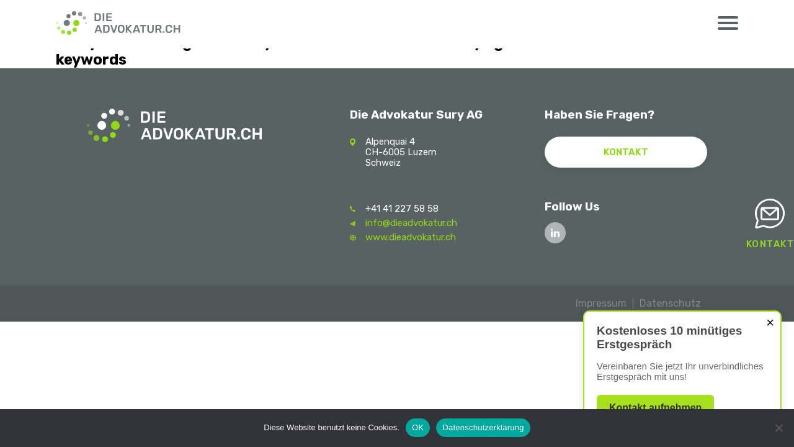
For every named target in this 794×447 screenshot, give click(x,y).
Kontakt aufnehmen (655, 407)
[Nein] (778, 428)
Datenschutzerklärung (483, 427)
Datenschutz (670, 303)
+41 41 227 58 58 (402, 208)
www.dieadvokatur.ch (410, 237)
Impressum (601, 303)
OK (418, 427)
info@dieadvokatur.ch (411, 222)
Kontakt (770, 244)
